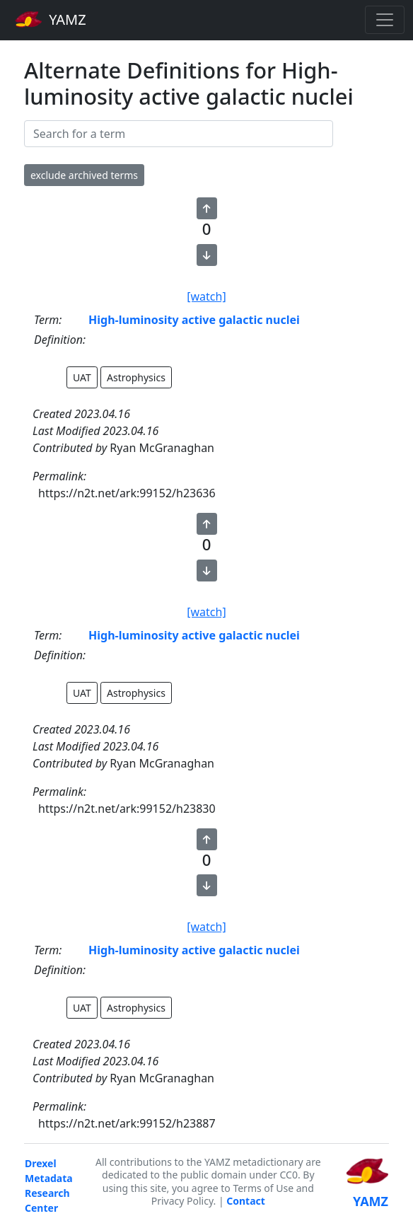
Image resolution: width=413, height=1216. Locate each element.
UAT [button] (82, 377)
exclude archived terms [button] (84, 175)
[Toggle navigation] (385, 20)
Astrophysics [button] (136, 377)
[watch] (206, 296)
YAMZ (50, 19)
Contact (245, 1201)
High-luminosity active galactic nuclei (194, 320)
